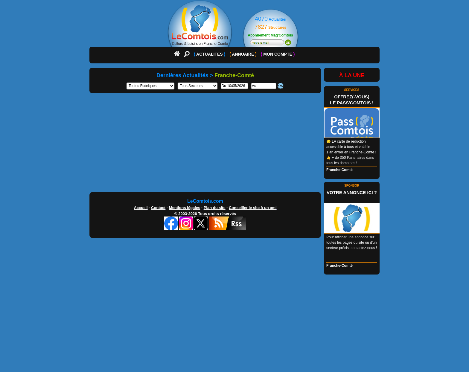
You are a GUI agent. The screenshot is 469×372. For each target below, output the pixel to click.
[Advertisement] (234, 145)
